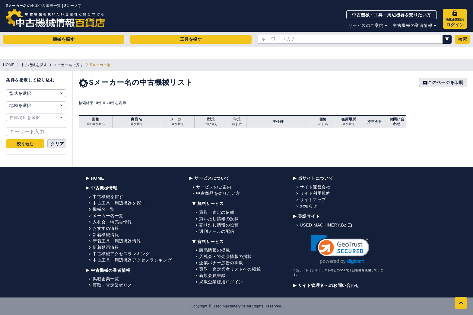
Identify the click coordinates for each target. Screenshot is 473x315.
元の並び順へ (96, 124)
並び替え (137, 124)
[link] (340, 249)
